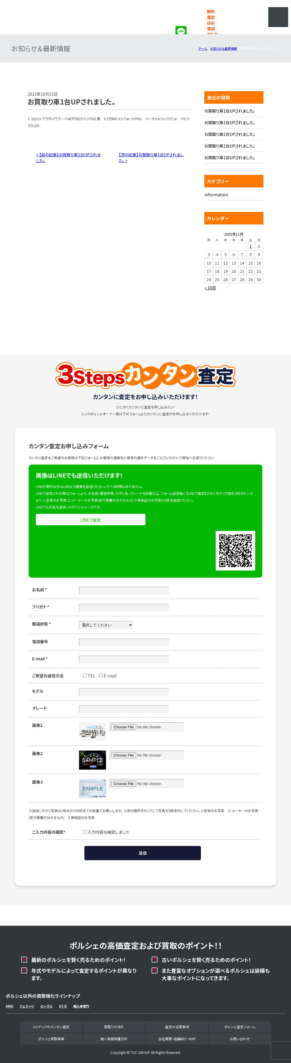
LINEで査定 (90, 520)
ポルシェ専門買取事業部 (53, 17)
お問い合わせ (240, 1038)
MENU (278, 17)
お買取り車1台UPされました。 (229, 111)
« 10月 (210, 288)
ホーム (202, 48)
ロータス (46, 1006)
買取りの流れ (114, 1026)
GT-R (63, 1006)
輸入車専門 (81, 1006)
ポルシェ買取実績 (51, 1038)
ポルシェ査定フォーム (239, 1026)
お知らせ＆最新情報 (223, 48)
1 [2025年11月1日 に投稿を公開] (251, 246)
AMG (9, 1006)
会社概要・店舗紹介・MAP (177, 1038)
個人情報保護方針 (114, 1038)
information (216, 194)
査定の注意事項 (177, 1026)
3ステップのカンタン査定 (51, 1026)
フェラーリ (27, 1006)
